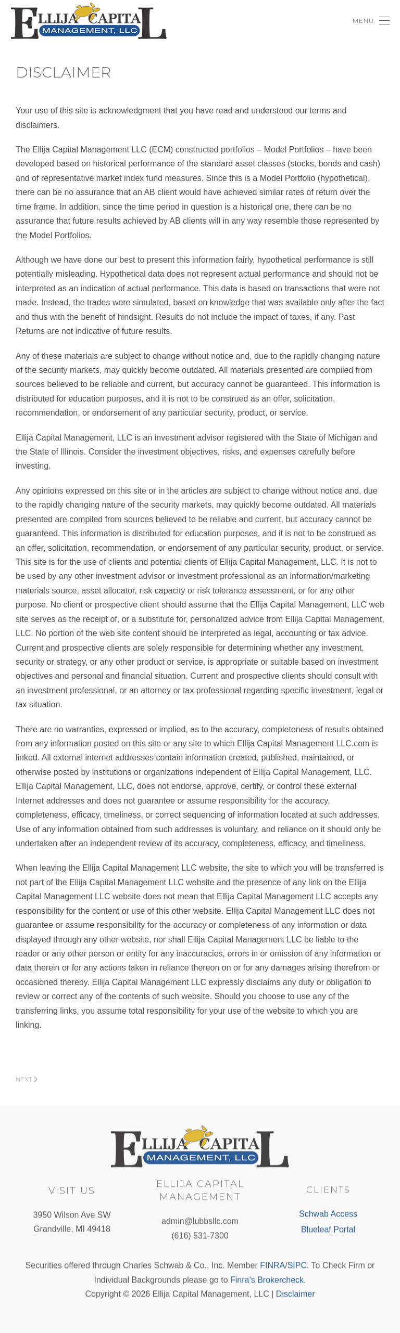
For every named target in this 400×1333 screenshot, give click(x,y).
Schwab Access (328, 1213)
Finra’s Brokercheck (267, 1279)
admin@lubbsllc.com (200, 1220)
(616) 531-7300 (199, 1235)
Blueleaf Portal (328, 1228)
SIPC (297, 1264)
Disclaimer (295, 1293)
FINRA (272, 1264)
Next (27, 1079)
